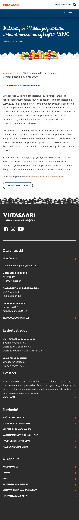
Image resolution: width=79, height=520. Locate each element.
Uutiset (19, 73)
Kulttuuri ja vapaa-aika (17, 429)
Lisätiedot (9, 397)
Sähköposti (10, 259)
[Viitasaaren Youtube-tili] (21, 229)
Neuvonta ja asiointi (15, 496)
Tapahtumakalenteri (15, 485)
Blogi (6, 479)
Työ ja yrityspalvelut (16, 418)
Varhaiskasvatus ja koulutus (20, 435)
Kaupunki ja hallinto (15, 447)
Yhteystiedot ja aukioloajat (20, 490)
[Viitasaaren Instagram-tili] (13, 229)
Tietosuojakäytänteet (16, 318)
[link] (21, 86)
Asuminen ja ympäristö (16, 424)
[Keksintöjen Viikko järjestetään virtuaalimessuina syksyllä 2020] (11, 5)
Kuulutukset (10, 467)
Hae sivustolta (63, 4)
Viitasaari (8, 73)
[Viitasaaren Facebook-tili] (6, 229)
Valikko (69, 13)
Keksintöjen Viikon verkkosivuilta (46, 177)
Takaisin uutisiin (18, 186)
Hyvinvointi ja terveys (16, 441)
